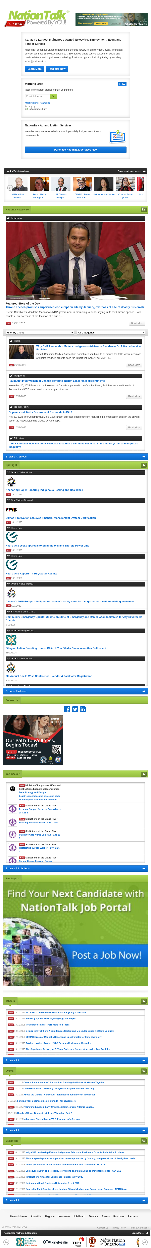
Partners (133, 1216)
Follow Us (12, 700)
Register (50, 1216)
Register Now (57, 68)
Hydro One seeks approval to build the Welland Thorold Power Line (47, 545)
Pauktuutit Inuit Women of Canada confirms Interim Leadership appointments (57, 380)
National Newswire (17, 209)
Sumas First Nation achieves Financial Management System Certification (51, 517)
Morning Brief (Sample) (37, 103)
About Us (36, 1216)
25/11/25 (40, 1113)
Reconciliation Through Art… (39, 188)
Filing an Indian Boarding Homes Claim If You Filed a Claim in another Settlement (56, 648)
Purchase (118, 1216)
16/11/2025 (49, 1043)
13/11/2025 (44, 1183)
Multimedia (12, 1140)
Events (9, 1071)
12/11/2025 (67, 1189)
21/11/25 (56, 1082)
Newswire (64, 1216)
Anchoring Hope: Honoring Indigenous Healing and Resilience (44, 489)
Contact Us (102, 1227)
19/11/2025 (71, 1158)
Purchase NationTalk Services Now (75, 149)
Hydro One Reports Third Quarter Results (31, 573)
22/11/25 (51, 1088)
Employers (12, 878)
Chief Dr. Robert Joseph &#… (82, 188)
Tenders (10, 1001)
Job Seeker (12, 773)
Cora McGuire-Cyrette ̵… (125, 188)
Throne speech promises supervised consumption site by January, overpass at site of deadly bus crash (75, 307)
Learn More (35, 68)
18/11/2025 (47, 1012)
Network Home (18, 1216)
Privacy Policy (119, 1227)
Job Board (79, 1216)
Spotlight (11, 465)
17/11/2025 (55, 1037)
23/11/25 (51, 1094)
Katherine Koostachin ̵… (104, 188)
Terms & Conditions (139, 1227)
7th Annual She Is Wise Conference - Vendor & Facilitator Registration (49, 676)
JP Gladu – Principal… (60, 188)
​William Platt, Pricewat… (18, 188)
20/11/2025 (66, 1152)
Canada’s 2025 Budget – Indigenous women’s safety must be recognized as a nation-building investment (70, 601)
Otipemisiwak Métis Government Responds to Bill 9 (40, 412)
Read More (137, 323)
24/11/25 (42, 1101)
